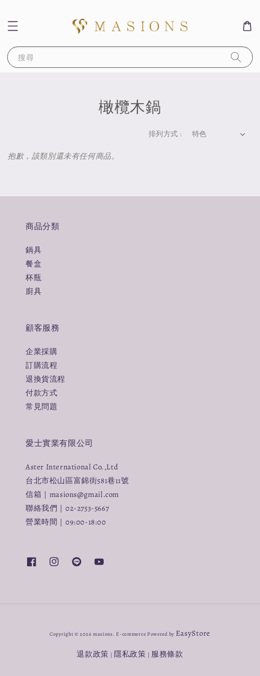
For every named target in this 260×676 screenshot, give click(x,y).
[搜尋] (236, 57)
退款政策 (93, 654)
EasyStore (193, 633)
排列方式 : (165, 134)
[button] (13, 26)
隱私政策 (130, 654)
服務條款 (167, 654)
